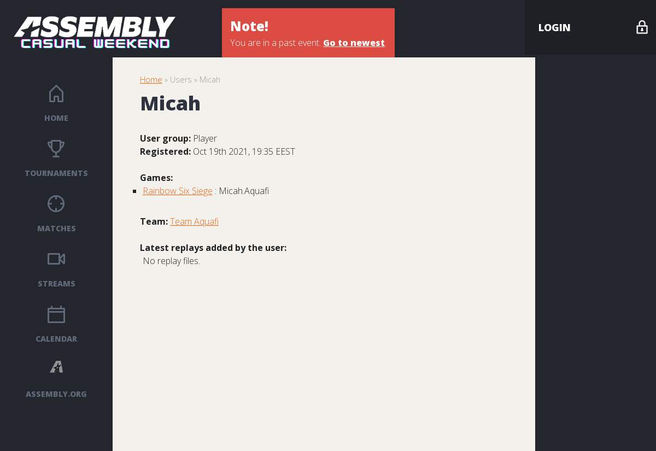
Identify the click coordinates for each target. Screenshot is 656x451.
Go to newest (354, 43)
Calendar (56, 338)
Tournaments (56, 173)
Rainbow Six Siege (178, 191)
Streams (56, 283)
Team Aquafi (194, 221)
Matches (56, 228)
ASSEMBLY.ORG (56, 394)
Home (56, 118)
